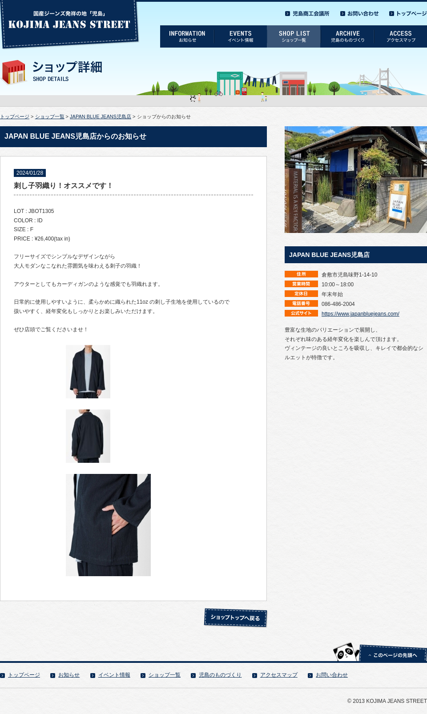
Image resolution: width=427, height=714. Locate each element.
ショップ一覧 (49, 116)
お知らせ (69, 675)
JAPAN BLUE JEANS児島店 (100, 116)
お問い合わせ (332, 675)
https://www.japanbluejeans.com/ (360, 314)
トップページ (14, 116)
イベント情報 (114, 675)
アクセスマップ (279, 675)
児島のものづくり (220, 675)
